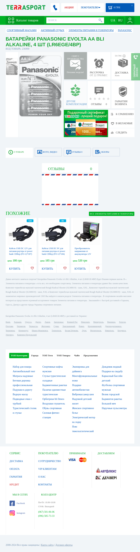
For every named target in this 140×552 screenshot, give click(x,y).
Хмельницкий (68, 326)
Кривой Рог (72, 322)
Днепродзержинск (113, 326)
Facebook (17, 503)
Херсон (122, 322)
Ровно (81, 326)
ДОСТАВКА (16, 461)
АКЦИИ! (69, 7)
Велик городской (110, 394)
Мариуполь (98, 322)
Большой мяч (109, 403)
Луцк (84, 330)
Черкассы (33, 326)
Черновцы (10, 330)
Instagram (17, 513)
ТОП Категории (19, 355)
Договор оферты (64, 545)
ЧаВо (77, 355)
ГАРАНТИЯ (16, 476)
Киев (8, 322)
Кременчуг (23, 330)
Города (34, 355)
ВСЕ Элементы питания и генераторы (111, 214)
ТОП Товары (63, 355)
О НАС (42, 476)
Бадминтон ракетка (112, 399)
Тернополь (56, 330)
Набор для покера (22, 366)
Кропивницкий (94, 326)
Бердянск (122, 330)
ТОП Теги (47, 355)
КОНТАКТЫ (45, 484)
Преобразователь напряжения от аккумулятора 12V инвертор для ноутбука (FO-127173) (85, 254)
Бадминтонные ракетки (54, 385)
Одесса (28, 322)
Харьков (17, 322)
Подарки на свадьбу (112, 371)
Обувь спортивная (52, 408)
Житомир (45, 326)
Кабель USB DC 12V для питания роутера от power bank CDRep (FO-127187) (20, 251)
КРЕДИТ (14, 484)
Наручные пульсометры (114, 408)
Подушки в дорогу (22, 389)
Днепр (38, 322)
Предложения (91, 355)
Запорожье (58, 322)
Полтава (9, 326)
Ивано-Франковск (40, 330)
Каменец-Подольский (27, 335)
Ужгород (9, 335)
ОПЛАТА (15, 469)
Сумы (56, 326)
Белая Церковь (71, 330)
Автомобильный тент (24, 371)
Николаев (85, 322)
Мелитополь (95, 330)
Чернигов (21, 326)
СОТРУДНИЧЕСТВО (49, 461)
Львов (47, 322)
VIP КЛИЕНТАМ (47, 469)
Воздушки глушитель (53, 403)
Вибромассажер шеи (83, 394)
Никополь (109, 330)
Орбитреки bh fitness (53, 399)
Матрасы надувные (23, 376)
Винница (111, 322)
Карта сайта (47, 545)
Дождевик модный (111, 366)
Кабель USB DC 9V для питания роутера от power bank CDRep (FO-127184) (53, 251)
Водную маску (20, 394)
